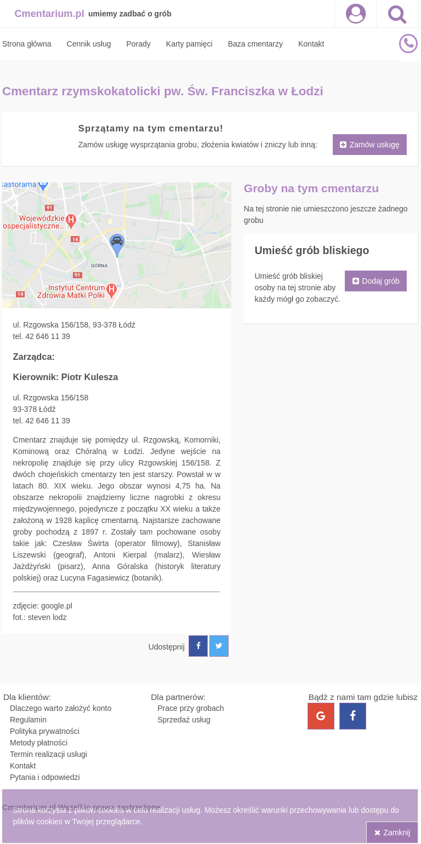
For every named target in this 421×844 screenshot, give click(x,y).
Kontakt (23, 765)
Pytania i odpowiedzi (45, 777)
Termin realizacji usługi (48, 754)
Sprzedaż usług (183, 719)
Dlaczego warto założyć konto (60, 708)
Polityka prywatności (44, 731)
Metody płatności (38, 742)
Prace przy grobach (190, 708)
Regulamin (28, 719)
